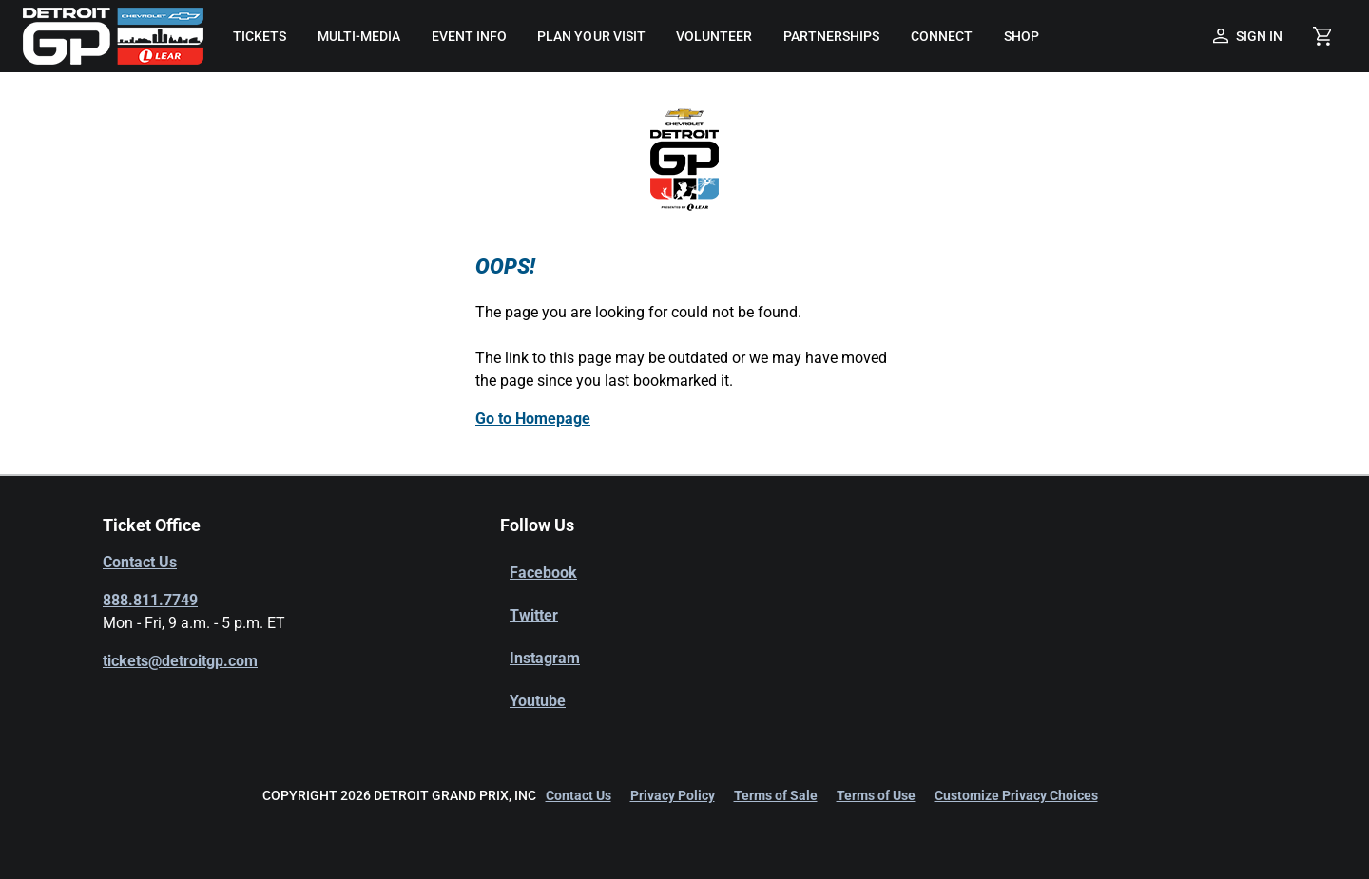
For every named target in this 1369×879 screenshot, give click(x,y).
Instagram (545, 658)
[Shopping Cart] (1322, 36)
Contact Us (140, 562)
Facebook (543, 573)
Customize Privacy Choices (1016, 795)
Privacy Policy (672, 795)
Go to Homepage (532, 419)
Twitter (534, 615)
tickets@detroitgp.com (180, 661)
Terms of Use (876, 795)
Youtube (538, 701)
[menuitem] (259, 36)
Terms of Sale (776, 795)
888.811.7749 (150, 600)
